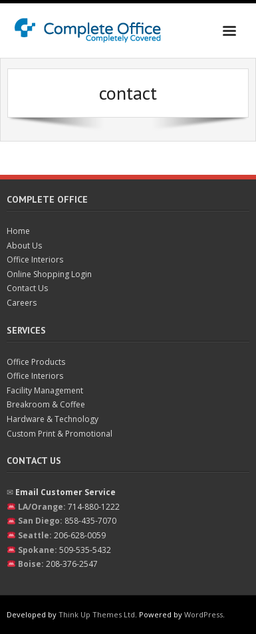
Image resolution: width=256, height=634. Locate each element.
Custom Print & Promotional (59, 433)
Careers (22, 302)
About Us (24, 245)
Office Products (36, 362)
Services (26, 330)
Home (18, 231)
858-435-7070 (90, 520)
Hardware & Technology (52, 419)
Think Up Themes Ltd (97, 614)
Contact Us (27, 288)
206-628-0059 (80, 535)
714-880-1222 (94, 506)
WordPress (203, 614)
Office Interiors (35, 259)
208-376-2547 (72, 564)
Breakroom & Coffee (46, 404)
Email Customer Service (65, 492)
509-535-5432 (85, 550)
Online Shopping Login (49, 274)
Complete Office (47, 199)
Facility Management (45, 390)
